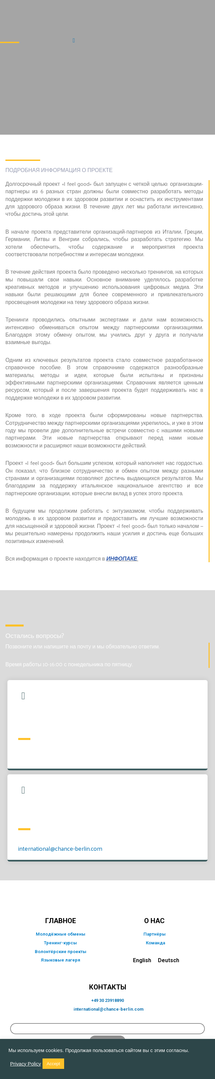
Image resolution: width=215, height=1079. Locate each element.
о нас (154, 921)
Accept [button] (53, 1063)
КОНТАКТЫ (107, 987)
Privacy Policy (25, 1064)
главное (60, 921)
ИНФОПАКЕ (121, 558)
